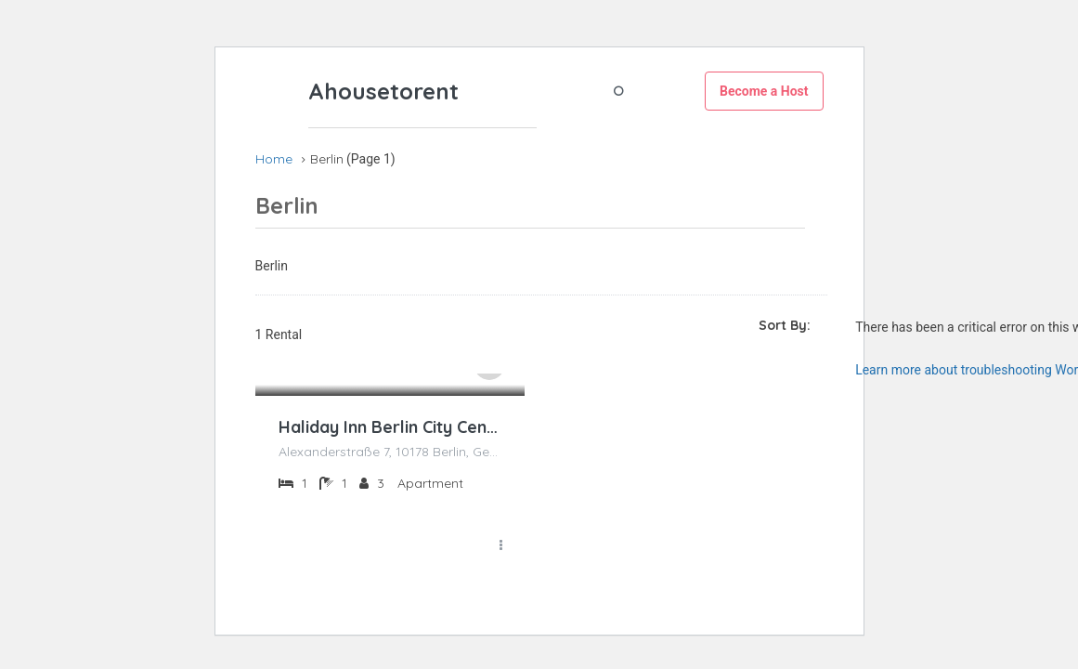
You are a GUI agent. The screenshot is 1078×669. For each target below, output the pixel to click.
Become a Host (764, 91)
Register (663, 90)
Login (583, 90)
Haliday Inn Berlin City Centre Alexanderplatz (390, 427)
